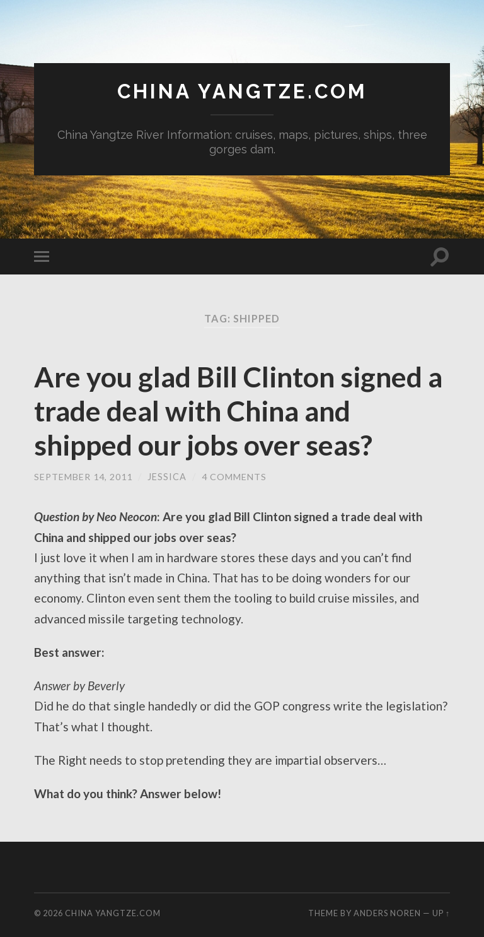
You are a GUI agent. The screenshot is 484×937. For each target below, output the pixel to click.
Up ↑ (441, 914)
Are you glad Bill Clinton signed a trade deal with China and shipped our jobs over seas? (240, 411)
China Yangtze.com (242, 91)
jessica (167, 476)
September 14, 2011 (83, 476)
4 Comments (234, 476)
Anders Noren (387, 914)
